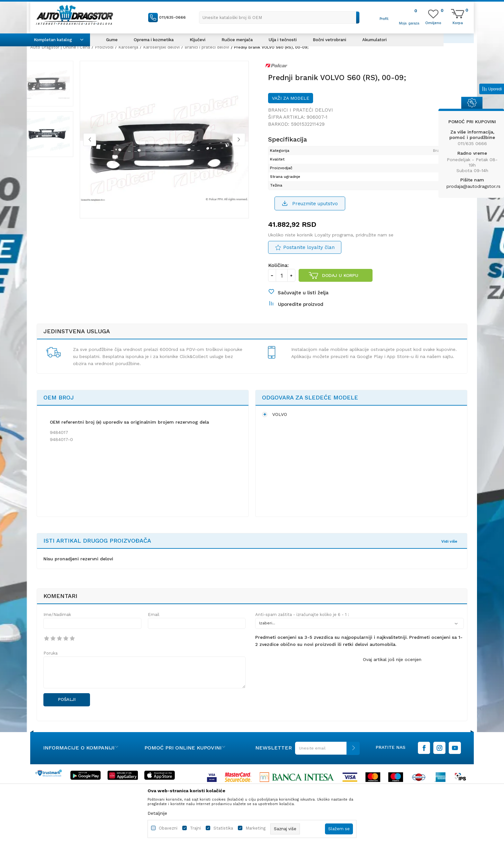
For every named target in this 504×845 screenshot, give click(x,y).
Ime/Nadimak (57, 626)
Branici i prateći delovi (206, 47)
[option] (61, 86)
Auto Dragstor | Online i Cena (60, 47)
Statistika (223, 828)
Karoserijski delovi (161, 47)
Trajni (195, 828)
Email (153, 626)
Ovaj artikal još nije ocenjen (392, 671)
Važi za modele (290, 103)
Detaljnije (157, 813)
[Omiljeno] (433, 22)
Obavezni (168, 828)
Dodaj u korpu (340, 281)
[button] (279, 17)
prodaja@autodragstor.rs (473, 186)
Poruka (50, 665)
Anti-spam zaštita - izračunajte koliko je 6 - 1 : (302, 626)
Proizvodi (104, 47)
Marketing (256, 828)
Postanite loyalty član (309, 254)
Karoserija (128, 47)
